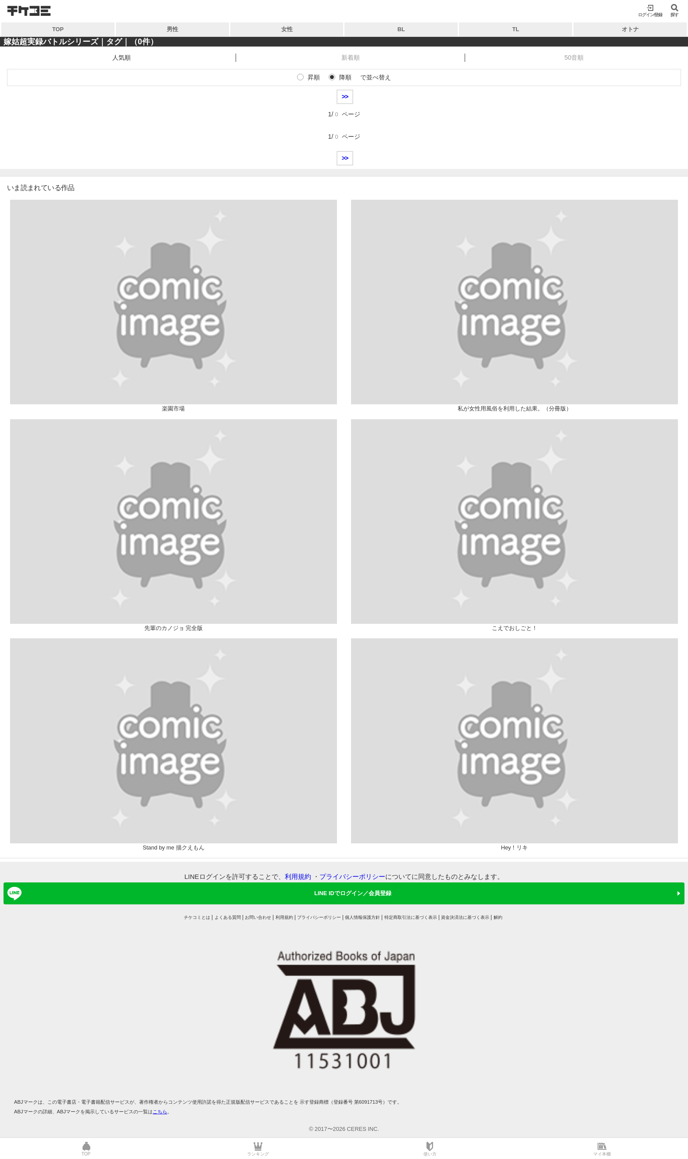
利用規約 (298, 876)
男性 (172, 29)
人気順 (121, 57)
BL (401, 29)
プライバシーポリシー (352, 876)
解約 (498, 917)
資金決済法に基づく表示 (465, 917)
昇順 (314, 77)
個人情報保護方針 (362, 917)
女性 (287, 29)
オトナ (630, 29)
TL (515, 29)
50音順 (574, 57)
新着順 (350, 57)
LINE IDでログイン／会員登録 (197, 893)
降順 (345, 77)
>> (345, 96)
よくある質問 (228, 917)
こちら (160, 1111)
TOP (58, 29)
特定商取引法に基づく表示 (410, 917)
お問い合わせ (258, 917)
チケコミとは (197, 917)
